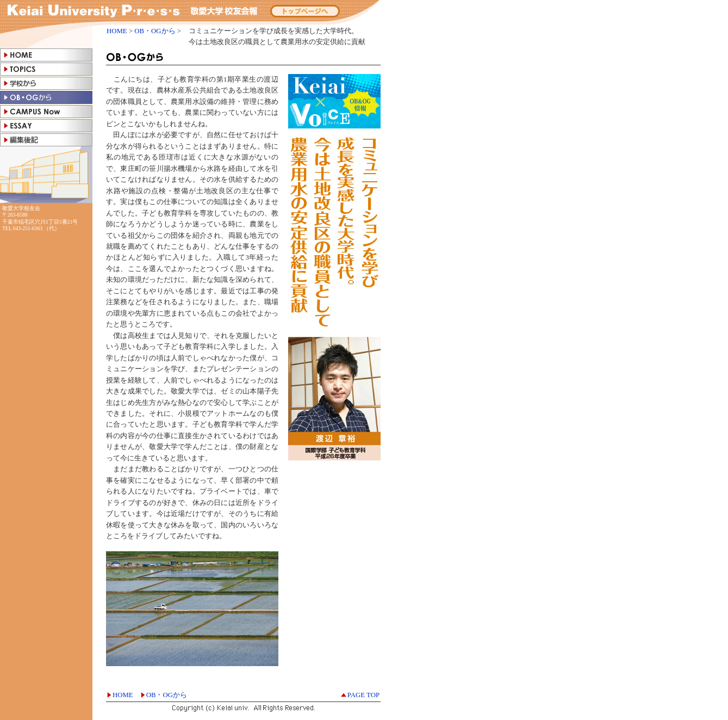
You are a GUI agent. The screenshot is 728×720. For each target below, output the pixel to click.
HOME (117, 31)
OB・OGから (154, 31)
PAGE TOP (363, 695)
